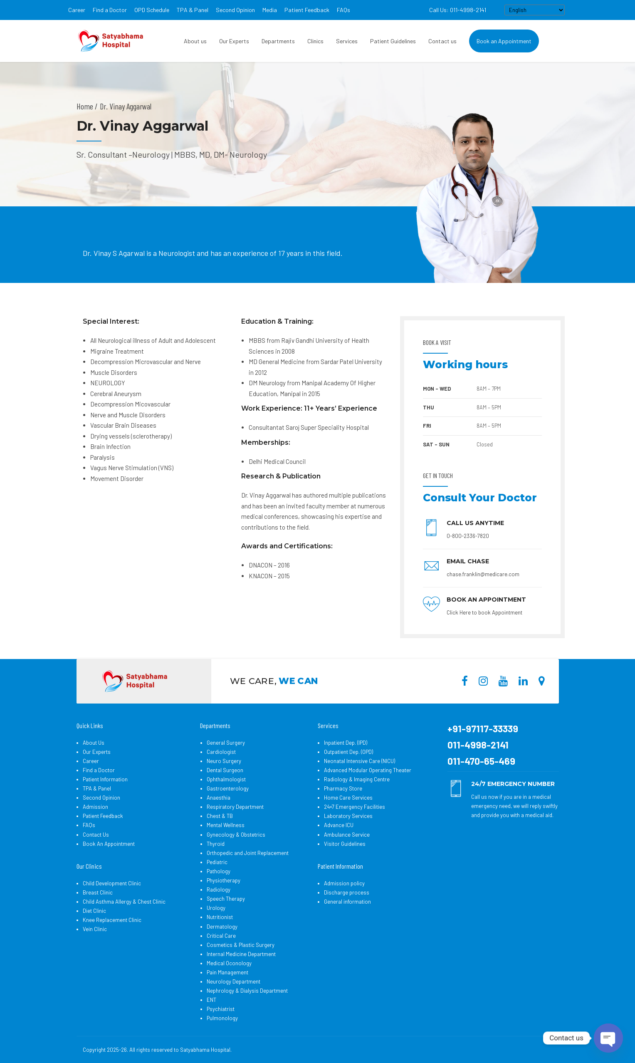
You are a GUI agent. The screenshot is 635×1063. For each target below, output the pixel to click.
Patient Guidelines (393, 41)
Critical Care (221, 935)
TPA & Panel (192, 9)
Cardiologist (221, 751)
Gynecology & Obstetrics (236, 834)
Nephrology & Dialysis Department (247, 990)
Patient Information (105, 779)
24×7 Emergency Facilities (354, 806)
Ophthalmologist (226, 779)
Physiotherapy (223, 880)
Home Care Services (348, 797)
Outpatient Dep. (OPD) (348, 751)
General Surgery (226, 742)
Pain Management (227, 972)
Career (76, 9)
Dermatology (222, 926)
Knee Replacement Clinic (112, 920)
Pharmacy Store (343, 788)
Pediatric (217, 862)
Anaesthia (218, 797)
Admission (95, 806)
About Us (93, 742)
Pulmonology (222, 1018)
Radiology (218, 889)
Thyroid (216, 843)
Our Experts (234, 41)
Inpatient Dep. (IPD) (345, 742)
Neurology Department (233, 981)
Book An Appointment (109, 843)
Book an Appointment (504, 41)
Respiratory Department (235, 806)
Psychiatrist (221, 1009)
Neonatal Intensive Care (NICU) (359, 761)
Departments (278, 41)
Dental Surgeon (225, 770)
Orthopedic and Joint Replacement (248, 853)
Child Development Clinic (112, 883)
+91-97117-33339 (482, 728)
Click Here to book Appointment (484, 612)
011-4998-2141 (478, 745)
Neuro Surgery (224, 761)
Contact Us (96, 834)
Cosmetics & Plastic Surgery (240, 945)
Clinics (315, 41)
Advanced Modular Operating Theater (367, 770)
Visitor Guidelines (345, 843)
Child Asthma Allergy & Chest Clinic (124, 901)
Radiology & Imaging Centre (357, 779)
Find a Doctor (110, 9)
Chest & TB (220, 816)
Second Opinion (235, 9)
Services (347, 41)
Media (269, 9)
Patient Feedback (306, 9)
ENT (211, 999)
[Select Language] (534, 10)
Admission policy (344, 883)
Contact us (442, 41)
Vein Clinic (95, 929)
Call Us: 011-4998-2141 (457, 9)
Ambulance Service (347, 834)
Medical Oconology (229, 963)
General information (347, 901)
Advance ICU (338, 825)
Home (85, 106)
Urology (216, 907)
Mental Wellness (226, 825)
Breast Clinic (98, 892)
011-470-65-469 (481, 761)
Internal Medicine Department (241, 954)
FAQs (343, 9)
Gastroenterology (228, 788)
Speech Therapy (226, 898)
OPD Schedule (151, 9)
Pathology (218, 871)
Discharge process (346, 892)
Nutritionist (220, 917)
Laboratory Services (348, 816)
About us (195, 41)
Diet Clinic (94, 910)
